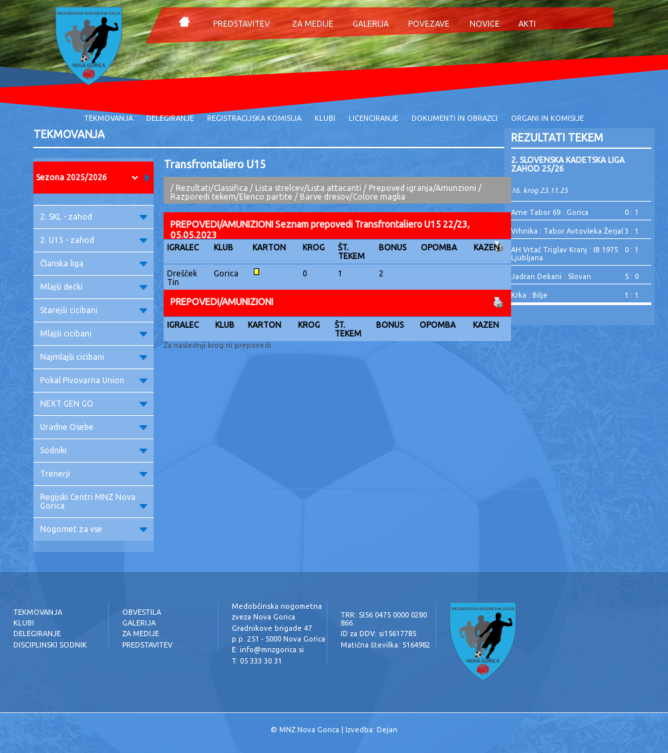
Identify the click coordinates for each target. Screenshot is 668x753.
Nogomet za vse (93, 529)
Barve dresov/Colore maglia (352, 196)
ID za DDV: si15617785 (378, 634)
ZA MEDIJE (312, 23)
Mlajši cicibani (93, 333)
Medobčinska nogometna (277, 606)
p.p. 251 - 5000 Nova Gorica (278, 639)
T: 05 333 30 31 (257, 661)
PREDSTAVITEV (241, 23)
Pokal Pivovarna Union (93, 380)
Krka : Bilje (529, 295)
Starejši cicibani (93, 310)
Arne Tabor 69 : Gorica (550, 212)
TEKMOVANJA (108, 118)
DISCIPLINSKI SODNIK (50, 645)
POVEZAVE (429, 23)
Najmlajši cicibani (93, 356)
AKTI (527, 23)
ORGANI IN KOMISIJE (547, 118)
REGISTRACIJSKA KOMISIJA (254, 118)
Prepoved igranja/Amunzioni (423, 188)
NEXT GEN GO (93, 403)
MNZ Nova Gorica (309, 730)
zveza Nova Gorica (263, 617)
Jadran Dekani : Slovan (551, 276)
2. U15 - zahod (93, 240)
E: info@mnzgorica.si (268, 650)
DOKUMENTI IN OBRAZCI (454, 118)
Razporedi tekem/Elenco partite (231, 196)
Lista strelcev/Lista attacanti (308, 188)
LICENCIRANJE (373, 118)
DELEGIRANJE (170, 118)
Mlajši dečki (93, 286)
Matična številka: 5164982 (385, 645)
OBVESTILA (141, 612)
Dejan (387, 730)
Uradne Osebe (93, 427)
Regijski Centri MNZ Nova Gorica (93, 501)
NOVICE (485, 23)
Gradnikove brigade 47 (272, 628)
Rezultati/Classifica (212, 188)
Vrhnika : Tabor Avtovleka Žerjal (567, 231)
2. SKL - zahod (93, 216)
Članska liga (93, 263)
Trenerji (93, 473)
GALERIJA (371, 23)
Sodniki (93, 450)
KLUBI (325, 118)
